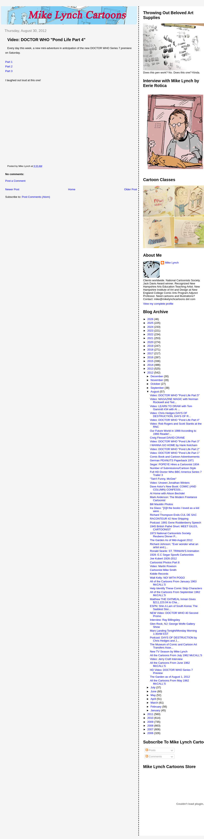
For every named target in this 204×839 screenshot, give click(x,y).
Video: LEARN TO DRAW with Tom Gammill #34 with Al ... (171, 408)
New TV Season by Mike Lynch (169, 651)
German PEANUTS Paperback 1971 (172, 460)
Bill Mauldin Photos (161, 504)
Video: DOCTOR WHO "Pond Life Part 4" (46, 39)
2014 (150, 364)
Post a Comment (15, 180)
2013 (150, 368)
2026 (150, 319)
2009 (150, 721)
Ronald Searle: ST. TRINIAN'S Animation (174, 551)
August (155, 391)
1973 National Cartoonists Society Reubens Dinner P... (170, 535)
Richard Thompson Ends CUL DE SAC (173, 514)
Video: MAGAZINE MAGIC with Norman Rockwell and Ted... (174, 400)
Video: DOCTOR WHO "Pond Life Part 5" (175, 395)
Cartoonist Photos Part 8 (165, 562)
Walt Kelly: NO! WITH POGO (167, 577)
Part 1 (9, 61)
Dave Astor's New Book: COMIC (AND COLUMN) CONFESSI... (173, 488)
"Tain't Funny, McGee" (163, 478)
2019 (150, 345)
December (157, 376)
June (154, 691)
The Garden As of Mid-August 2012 (171, 540)
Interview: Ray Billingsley (165, 619)
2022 (150, 334)
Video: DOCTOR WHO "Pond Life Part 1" (175, 452)
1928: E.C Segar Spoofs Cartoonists (172, 554)
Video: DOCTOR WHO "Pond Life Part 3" (175, 441)
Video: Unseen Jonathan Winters (170, 482)
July (153, 687)
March (155, 702)
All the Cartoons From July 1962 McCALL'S (176, 655)
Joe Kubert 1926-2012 (163, 558)
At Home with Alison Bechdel (167, 493)
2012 (150, 372)
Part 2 (9, 66)
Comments (154, 756)
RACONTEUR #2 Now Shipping (169, 518)
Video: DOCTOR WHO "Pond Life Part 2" (175, 449)
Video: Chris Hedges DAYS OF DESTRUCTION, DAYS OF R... (170, 414)
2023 (150, 330)
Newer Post (12, 189)
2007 (150, 729)
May (153, 695)
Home (71, 189)
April (154, 698)
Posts (151, 750)
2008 (150, 725)
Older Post (130, 189)
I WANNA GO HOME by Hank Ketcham (173, 445)
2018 (150, 349)
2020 (150, 342)
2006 (150, 733)
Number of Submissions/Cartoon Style (173, 468)
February (156, 706)
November (157, 380)
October (156, 383)
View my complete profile (158, 303)
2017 (150, 353)
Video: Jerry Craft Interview (166, 659)
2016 (150, 357)
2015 (150, 361)
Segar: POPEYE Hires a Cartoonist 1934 (174, 464)
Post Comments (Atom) (36, 196)
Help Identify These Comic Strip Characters (176, 588)
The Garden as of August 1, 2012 (170, 676)
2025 (150, 322)
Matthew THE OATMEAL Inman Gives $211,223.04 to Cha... (173, 601)
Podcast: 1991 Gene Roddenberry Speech (175, 522)
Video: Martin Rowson (163, 566)
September (158, 387)
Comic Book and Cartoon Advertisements (175, 456)
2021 (150, 338)
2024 (150, 326)
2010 (150, 717)
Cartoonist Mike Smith (163, 570)
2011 (150, 714)
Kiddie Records (159, 573)
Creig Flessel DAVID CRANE (167, 437)
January (156, 710)
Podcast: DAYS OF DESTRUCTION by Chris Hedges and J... (173, 639)
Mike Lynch (172, 262)
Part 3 (9, 71)
